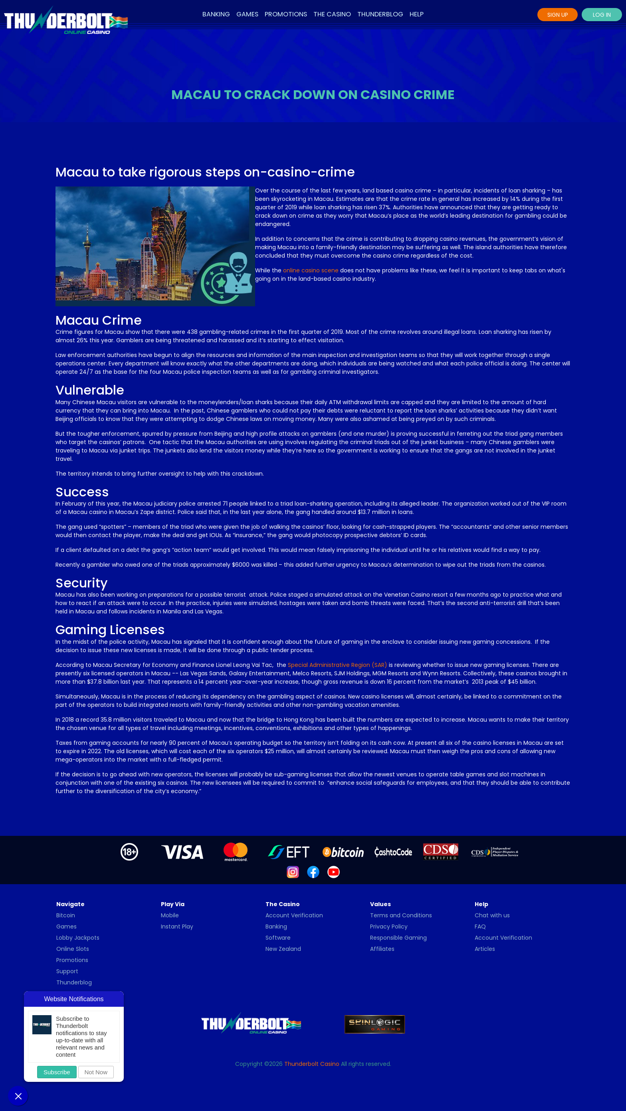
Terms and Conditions (401, 915)
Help (417, 14)
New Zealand (283, 949)
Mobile (170, 915)
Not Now (96, 1072)
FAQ (480, 926)
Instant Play (177, 926)
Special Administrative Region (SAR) (337, 665)
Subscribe (57, 1072)
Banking (216, 14)
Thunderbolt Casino (311, 1064)
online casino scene (311, 270)
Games (247, 14)
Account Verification (294, 915)
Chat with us (492, 915)
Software (278, 938)
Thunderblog (380, 14)
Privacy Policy (389, 926)
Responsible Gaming (398, 938)
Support (67, 971)
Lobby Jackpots (77, 938)
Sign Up (557, 15)
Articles (485, 949)
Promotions (286, 14)
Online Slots (72, 949)
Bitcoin (65, 915)
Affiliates (382, 949)
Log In (602, 15)
